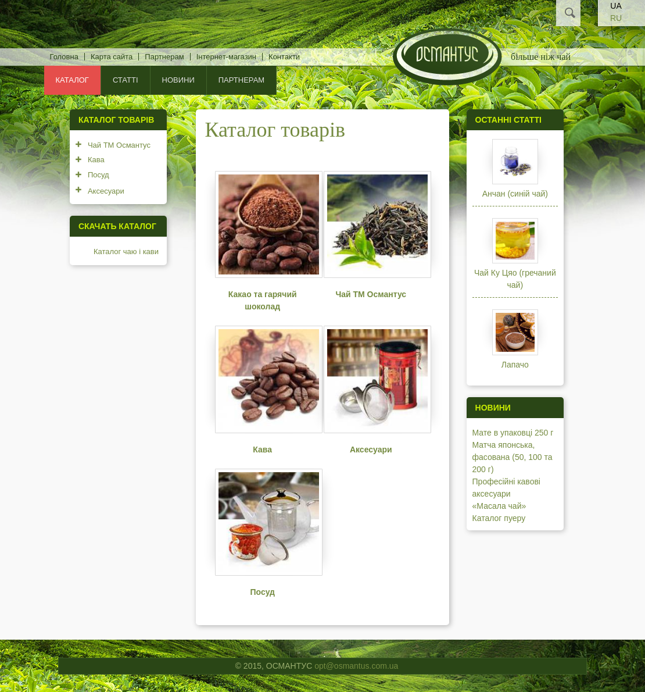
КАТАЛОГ (72, 80)
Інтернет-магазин (226, 56)
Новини (178, 80)
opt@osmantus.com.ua (356, 665)
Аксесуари (371, 449)
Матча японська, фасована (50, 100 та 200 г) (512, 457)
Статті (125, 80)
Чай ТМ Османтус (370, 294)
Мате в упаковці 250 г (513, 432)
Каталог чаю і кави (126, 251)
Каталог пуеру (499, 518)
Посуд (262, 592)
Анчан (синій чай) (515, 193)
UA (615, 5)
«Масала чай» (499, 506)
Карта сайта (111, 56)
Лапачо (515, 364)
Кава (262, 449)
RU (616, 18)
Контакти (284, 56)
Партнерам (164, 56)
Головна (64, 56)
